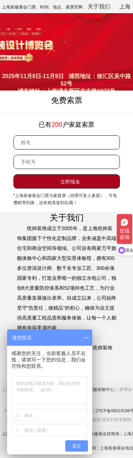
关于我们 (99, 7)
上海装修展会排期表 (100, 433)
